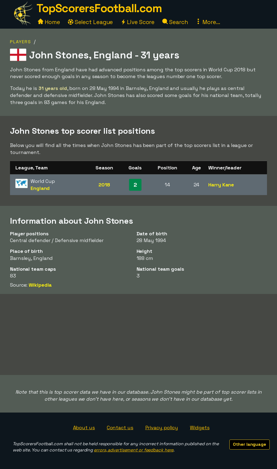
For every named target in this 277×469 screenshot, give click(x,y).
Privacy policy (161, 427)
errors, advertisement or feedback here (133, 450)
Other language (249, 444)
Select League (90, 22)
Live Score (137, 22)
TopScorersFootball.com (99, 8)
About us (84, 427)
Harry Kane (221, 185)
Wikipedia (40, 285)
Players (20, 42)
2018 (104, 185)
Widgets (199, 427)
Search (175, 22)
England (40, 188)
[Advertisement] (138, 334)
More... (208, 22)
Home (49, 22)
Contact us (120, 427)
